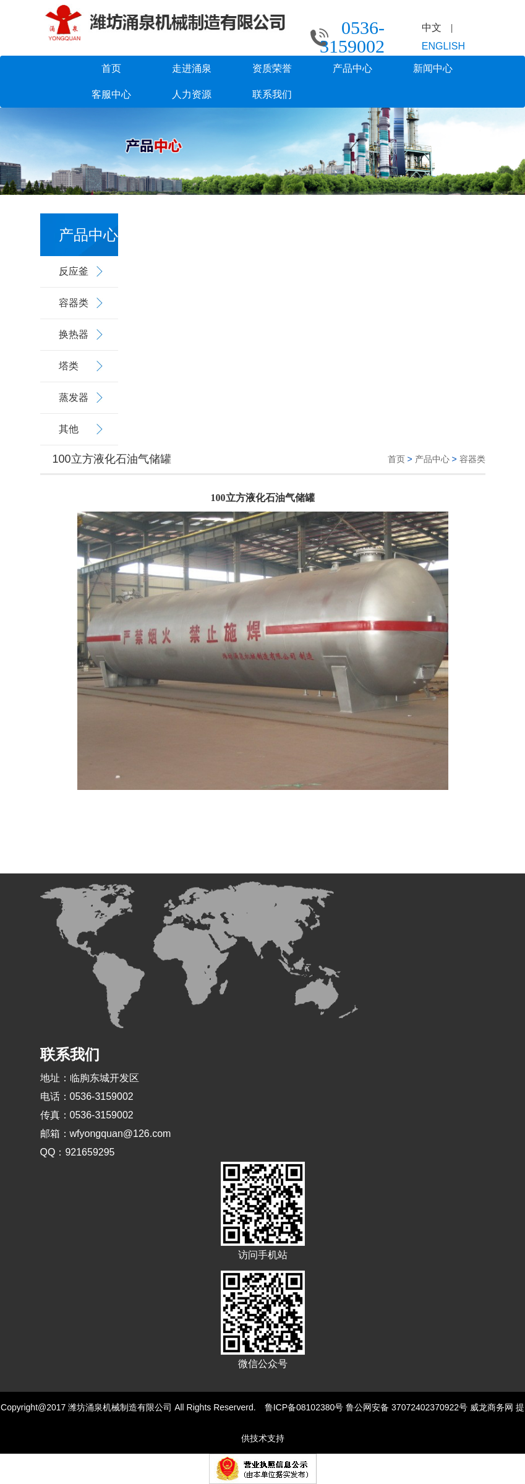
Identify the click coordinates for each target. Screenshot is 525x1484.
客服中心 (111, 94)
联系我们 (272, 94)
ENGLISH (443, 46)
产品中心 (352, 68)
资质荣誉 (272, 68)
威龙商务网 (491, 1407)
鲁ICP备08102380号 (304, 1407)
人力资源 (191, 94)
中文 (432, 27)
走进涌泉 (191, 68)
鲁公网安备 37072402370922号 (406, 1407)
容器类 (472, 459)
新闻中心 (433, 68)
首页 (111, 68)
